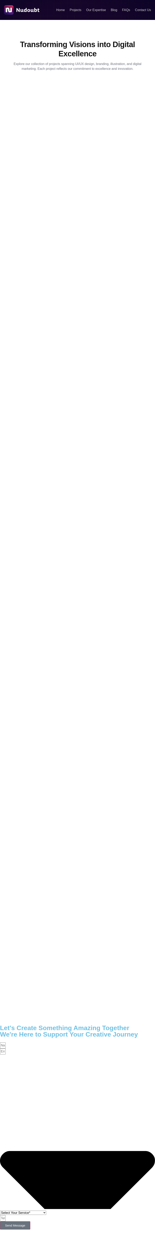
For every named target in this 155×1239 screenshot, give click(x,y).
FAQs (126, 10)
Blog (114, 10)
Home (60, 10)
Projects (75, 10)
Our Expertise (96, 10)
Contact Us (143, 10)
